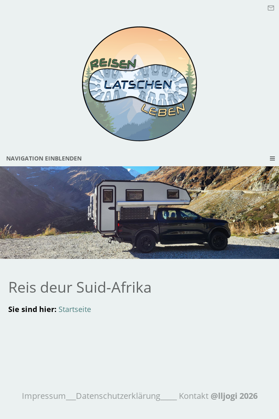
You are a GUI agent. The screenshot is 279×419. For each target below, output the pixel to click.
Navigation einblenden (44, 158)
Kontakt (193, 395)
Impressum (44, 395)
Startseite (75, 309)
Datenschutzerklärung (118, 395)
